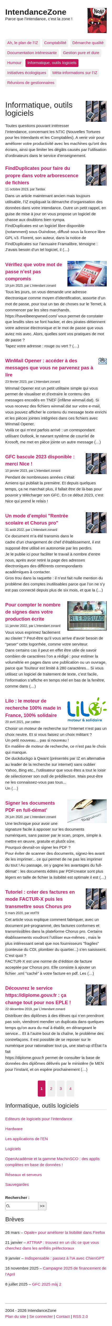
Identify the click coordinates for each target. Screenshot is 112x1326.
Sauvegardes (17, 1184)
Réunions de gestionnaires (31, 82)
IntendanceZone (35, 11)
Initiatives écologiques (26, 72)
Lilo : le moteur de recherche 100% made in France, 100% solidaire (33, 708)
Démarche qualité (88, 42)
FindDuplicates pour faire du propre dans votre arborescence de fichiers (41, 175)
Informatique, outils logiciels (52, 62)
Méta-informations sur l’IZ (74, 72)
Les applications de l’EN (26, 1138)
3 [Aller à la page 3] (61, 1088)
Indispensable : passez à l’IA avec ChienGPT (64, 1258)
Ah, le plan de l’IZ (22, 42)
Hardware (14, 1128)
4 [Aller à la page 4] (70, 1088)
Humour (14, 62)
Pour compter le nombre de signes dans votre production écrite (33, 612)
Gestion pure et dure (81, 52)
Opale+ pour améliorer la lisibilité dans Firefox (64, 1232)
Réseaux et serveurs (23, 1174)
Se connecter (41, 1316)
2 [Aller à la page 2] (51, 1088)
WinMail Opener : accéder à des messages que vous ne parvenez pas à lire (49, 368)
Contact (63, 1316)
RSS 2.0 (80, 1316)
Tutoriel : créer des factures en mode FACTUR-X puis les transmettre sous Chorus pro (40, 899)
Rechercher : (17, 1197)
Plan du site (15, 1316)
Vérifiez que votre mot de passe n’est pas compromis (33, 272)
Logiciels (13, 1148)
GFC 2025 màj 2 (46, 1284)
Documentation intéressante (32, 52)
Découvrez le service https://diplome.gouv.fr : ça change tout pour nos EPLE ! (38, 995)
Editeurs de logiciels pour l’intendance (38, 1119)
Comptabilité (55, 42)
